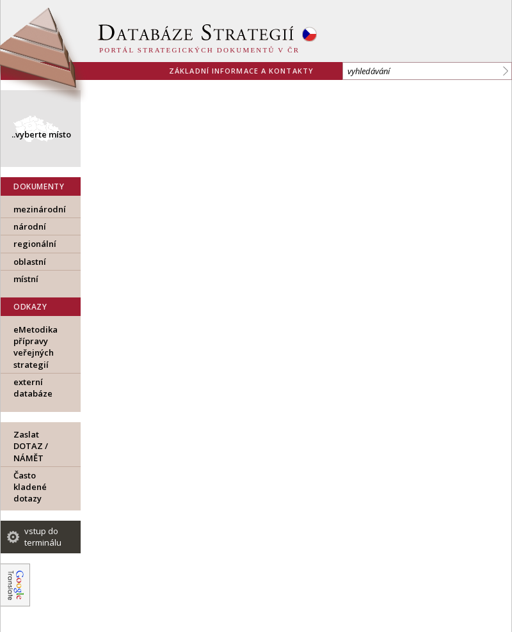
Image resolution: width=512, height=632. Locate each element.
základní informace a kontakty (241, 70)
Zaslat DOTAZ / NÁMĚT (30, 446)
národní (29, 226)
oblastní (29, 261)
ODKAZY (30, 306)
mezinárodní (39, 209)
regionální (34, 243)
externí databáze (32, 387)
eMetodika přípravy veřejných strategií (35, 347)
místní (25, 279)
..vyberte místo (41, 134)
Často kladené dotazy (30, 487)
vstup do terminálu (42, 536)
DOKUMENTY (38, 186)
